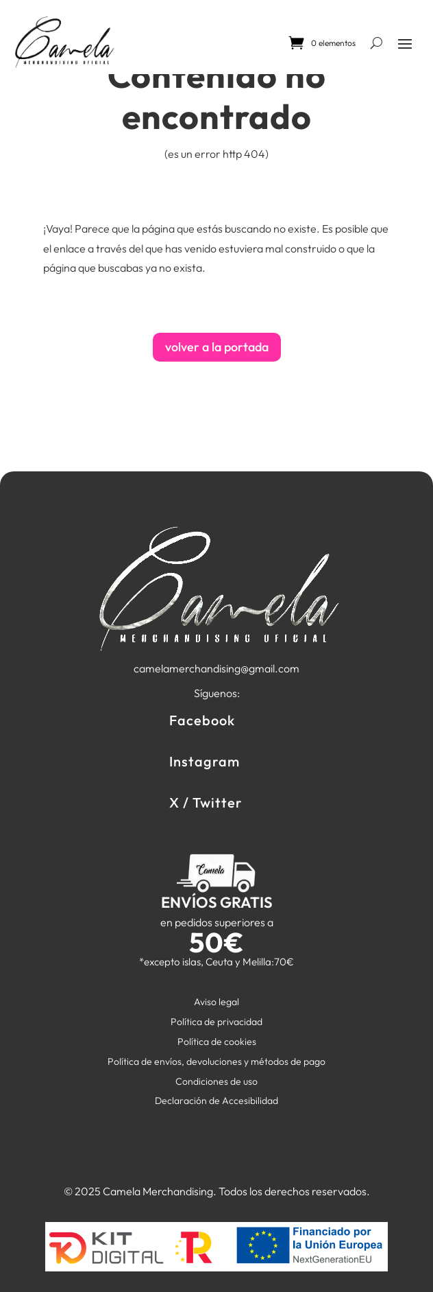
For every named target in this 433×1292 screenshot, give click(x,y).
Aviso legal (216, 1002)
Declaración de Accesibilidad (216, 1100)
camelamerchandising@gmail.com (216, 668)
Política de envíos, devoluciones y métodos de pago (216, 1061)
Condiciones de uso (216, 1081)
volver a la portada (217, 347)
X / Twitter (206, 802)
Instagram (204, 761)
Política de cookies (216, 1041)
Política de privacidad (216, 1021)
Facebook (202, 720)
